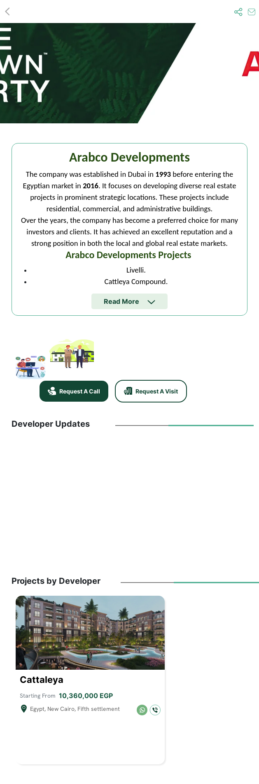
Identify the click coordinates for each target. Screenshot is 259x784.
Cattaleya (41, 679)
